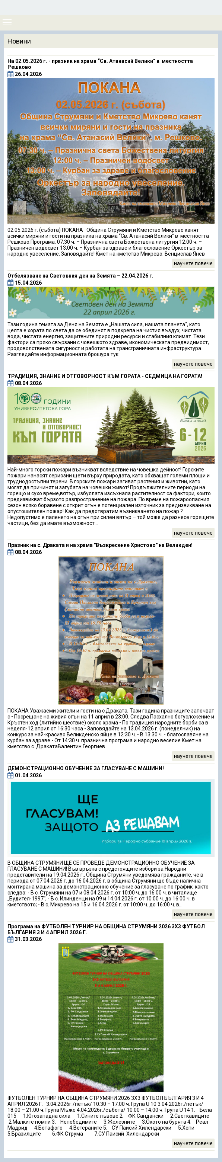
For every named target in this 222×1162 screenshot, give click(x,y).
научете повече (193, 263)
